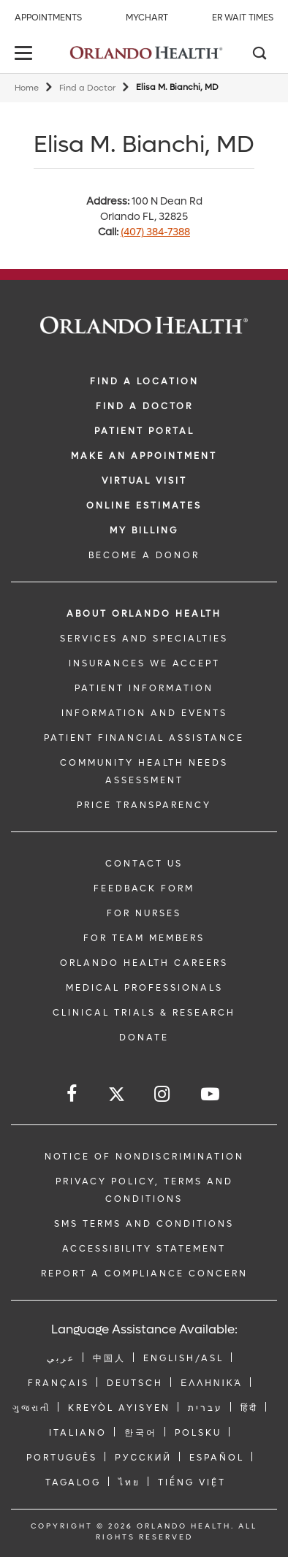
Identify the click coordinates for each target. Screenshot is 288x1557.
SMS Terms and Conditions (144, 1224)
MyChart (147, 17)
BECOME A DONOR (144, 555)
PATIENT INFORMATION (144, 688)
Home (27, 88)
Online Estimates (144, 505)
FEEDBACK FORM (144, 888)
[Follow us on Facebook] (73, 1094)
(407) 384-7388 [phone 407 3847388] (155, 232)
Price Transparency (144, 805)
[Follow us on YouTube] (211, 1094)
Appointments (48, 17)
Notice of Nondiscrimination (144, 1156)
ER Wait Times (242, 17)
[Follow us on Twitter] (116, 1096)
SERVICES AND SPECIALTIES (144, 638)
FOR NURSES (144, 913)
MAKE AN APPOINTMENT (144, 456)
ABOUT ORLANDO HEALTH (144, 614)
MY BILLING (144, 530)
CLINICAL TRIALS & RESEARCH (144, 1013)
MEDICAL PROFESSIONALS (144, 988)
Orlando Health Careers (144, 963)
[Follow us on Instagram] (163, 1094)
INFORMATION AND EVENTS (144, 713)
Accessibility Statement (144, 1249)
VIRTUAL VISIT (144, 481)
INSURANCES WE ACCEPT (144, 663)
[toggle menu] (26, 54)
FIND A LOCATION (144, 381)
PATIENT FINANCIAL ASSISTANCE (144, 738)
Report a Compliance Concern (144, 1273)
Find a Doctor (87, 88)
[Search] (258, 54)
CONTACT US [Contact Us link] (144, 863)
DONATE (144, 1037)
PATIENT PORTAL (144, 431)
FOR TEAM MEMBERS (144, 938)
